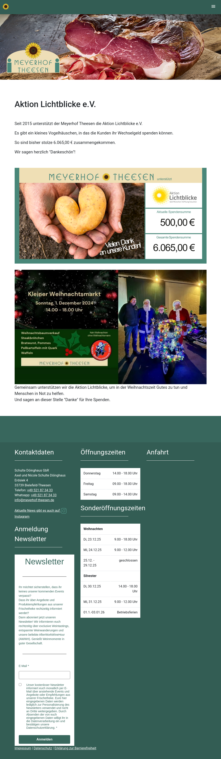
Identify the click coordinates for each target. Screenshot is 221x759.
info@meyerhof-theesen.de (34, 500)
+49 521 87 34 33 (40, 490)
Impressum (23, 748)
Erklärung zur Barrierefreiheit (75, 748)
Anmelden (44, 739)
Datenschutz (43, 748)
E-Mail (23, 666)
